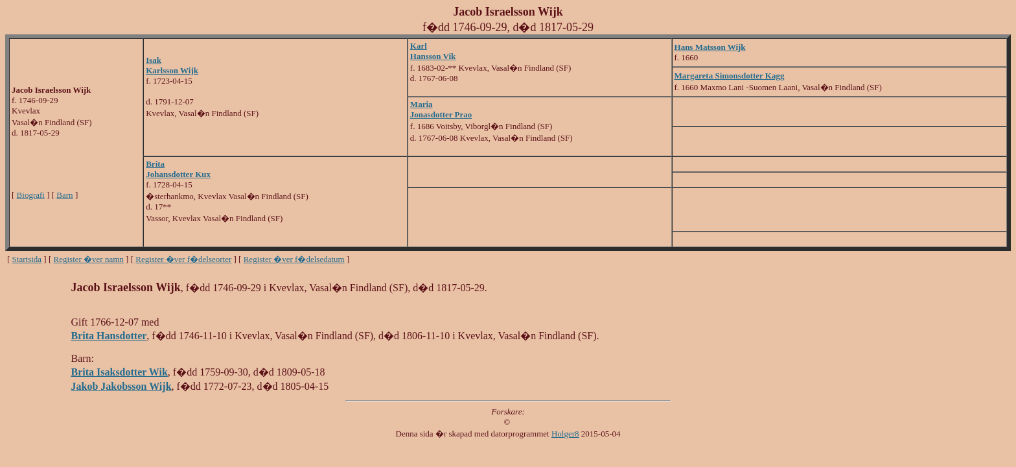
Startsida (27, 259)
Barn (64, 195)
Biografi (31, 195)
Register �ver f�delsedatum (294, 259)
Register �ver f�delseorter (183, 259)
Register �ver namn (89, 259)
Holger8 (565, 433)
